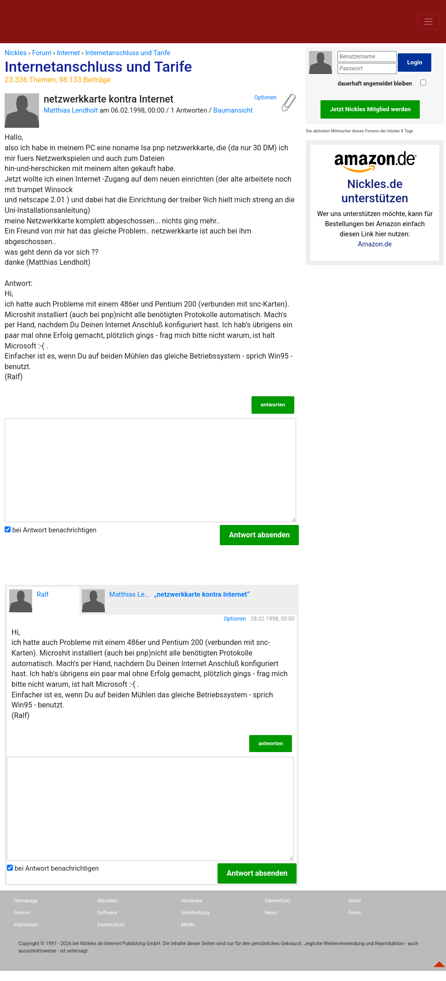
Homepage (26, 901)
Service (22, 913)
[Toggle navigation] (428, 21)
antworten (273, 404)
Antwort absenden (259, 534)
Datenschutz (111, 925)
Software (107, 913)
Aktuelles (107, 901)
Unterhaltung (195, 913)
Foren (355, 913)
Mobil (355, 901)
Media (187, 925)
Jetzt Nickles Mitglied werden (370, 109)
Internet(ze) (277, 901)
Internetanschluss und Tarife (152, 71)
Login (414, 62)
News (271, 913)
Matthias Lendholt (71, 110)
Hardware (191, 901)
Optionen (265, 97)
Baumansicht (233, 110)
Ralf (29, 600)
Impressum (26, 925)
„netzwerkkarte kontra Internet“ (202, 594)
